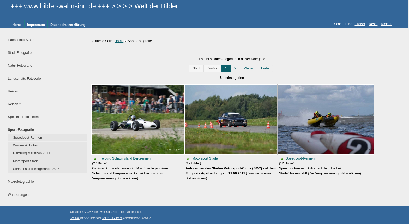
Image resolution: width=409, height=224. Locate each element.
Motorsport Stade (26, 161)
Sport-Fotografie (21, 130)
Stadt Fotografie (20, 53)
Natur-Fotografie (20, 65)
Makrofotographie (21, 182)
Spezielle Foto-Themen (25, 117)
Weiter (249, 68)
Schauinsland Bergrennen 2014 (36, 169)
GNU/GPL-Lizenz (112, 218)
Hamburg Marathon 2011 (31, 153)
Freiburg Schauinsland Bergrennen (125, 158)
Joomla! (75, 218)
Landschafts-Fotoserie (24, 78)
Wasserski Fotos (25, 145)
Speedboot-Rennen (27, 137)
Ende (265, 68)
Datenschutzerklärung (67, 25)
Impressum (36, 25)
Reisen (13, 91)
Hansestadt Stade (21, 40)
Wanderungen (18, 195)
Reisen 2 (14, 104)
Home (17, 25)
